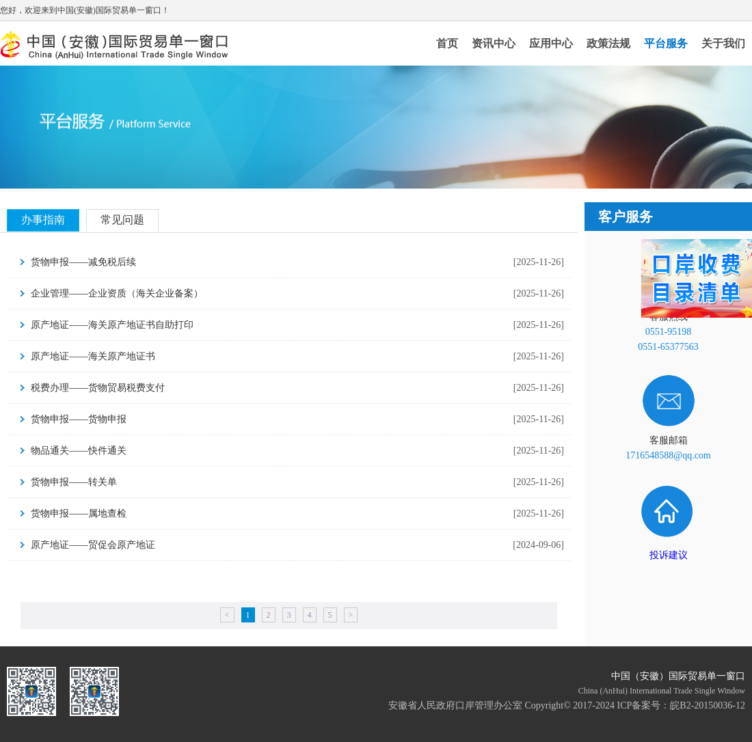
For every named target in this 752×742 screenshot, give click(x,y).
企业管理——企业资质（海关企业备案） (117, 293)
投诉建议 (668, 555)
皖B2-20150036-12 (707, 705)
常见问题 (122, 219)
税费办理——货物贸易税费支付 (98, 388)
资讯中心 (493, 43)
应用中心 (551, 43)
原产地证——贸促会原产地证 (93, 545)
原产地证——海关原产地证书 (93, 356)
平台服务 (666, 43)
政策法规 (608, 43)
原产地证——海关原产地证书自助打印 (112, 325)
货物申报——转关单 (74, 482)
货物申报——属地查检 (78, 513)
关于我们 (723, 43)
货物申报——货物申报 (78, 419)
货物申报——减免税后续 (83, 262)
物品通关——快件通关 (78, 450)
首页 (447, 43)
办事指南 (43, 219)
